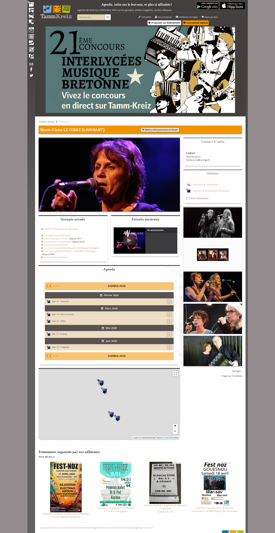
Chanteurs (223, 190)
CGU (81, 527)
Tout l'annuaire (197, 198)
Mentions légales (92, 527)
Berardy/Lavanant (53, 235)
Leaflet (135, 438)
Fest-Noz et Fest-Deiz (204, 190)
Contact (65, 527)
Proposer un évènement (164, 22)
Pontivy (63, 334)
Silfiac (63, 321)
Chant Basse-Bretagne (86, 248)
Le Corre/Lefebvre (53, 251)
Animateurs (212, 184)
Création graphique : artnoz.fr (139, 527)
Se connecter (163, 17)
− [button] (175, 431)
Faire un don (210, 17)
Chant (67, 235)
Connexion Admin (195, 22)
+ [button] (175, 426)
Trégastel (64, 347)
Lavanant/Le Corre (53, 241)
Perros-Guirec (67, 314)
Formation (198, 184)
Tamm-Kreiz (46, 121)
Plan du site (55, 527)
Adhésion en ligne (187, 17)
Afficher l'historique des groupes (61, 228)
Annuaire (64, 121)
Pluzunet (64, 301)
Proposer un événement (112, 527)
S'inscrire (144, 17)
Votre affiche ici (47, 456)
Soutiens (73, 527)
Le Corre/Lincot (52, 257)
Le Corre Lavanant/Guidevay (58, 248)
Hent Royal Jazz (52, 238)
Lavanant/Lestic (52, 244)
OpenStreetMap (172, 438)
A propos (44, 527)
